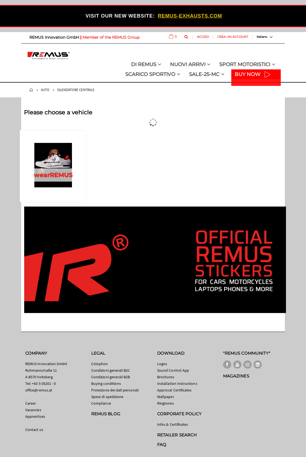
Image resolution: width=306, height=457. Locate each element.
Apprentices (35, 416)
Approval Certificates (174, 390)
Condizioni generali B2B (110, 376)
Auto (45, 90)
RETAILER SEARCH (177, 435)
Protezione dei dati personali (115, 390)
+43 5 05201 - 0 (44, 383)
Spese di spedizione (107, 396)
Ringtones (165, 403)
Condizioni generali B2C (110, 370)
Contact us (34, 429)
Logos (162, 363)
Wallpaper (165, 396)
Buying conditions (106, 383)
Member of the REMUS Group (111, 37)
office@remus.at (38, 390)
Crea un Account (232, 37)
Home (31, 90)
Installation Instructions (177, 383)
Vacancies (33, 409)
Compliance (101, 403)
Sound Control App (173, 370)
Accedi (203, 37)
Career (30, 403)
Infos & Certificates (172, 424)
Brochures (165, 376)
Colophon (99, 363)
